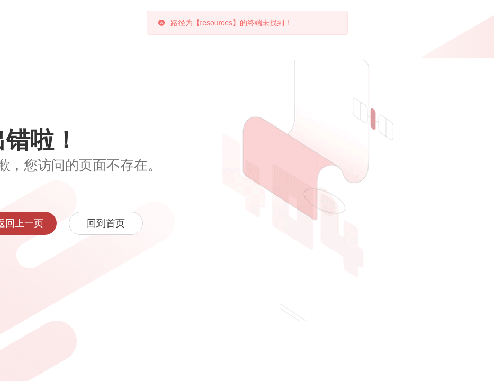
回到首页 (106, 223)
